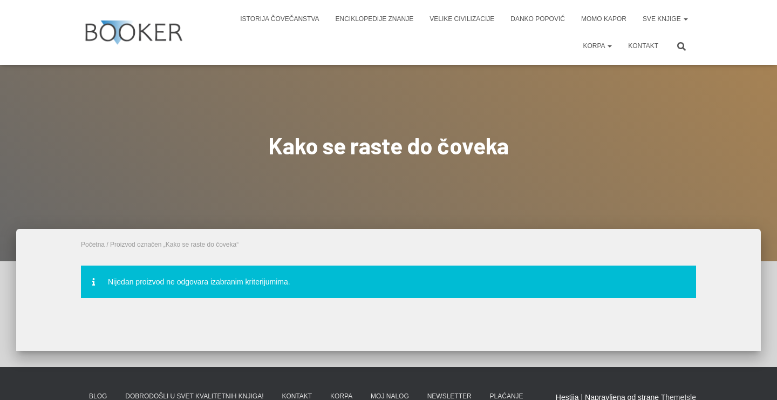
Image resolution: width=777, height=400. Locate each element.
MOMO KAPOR (603, 19)
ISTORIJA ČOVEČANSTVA (279, 19)
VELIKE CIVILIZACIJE (462, 19)
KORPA (597, 46)
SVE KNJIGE (665, 19)
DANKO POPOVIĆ (537, 19)
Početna (93, 244)
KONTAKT (643, 46)
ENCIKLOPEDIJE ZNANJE (375, 19)
